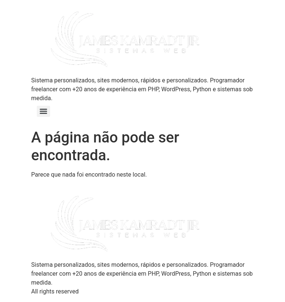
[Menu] (43, 111)
